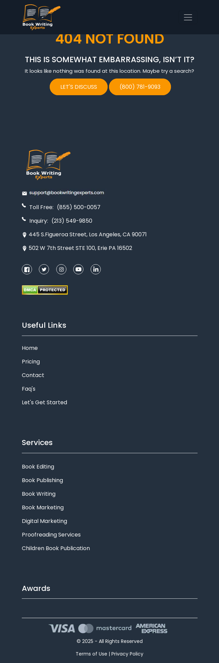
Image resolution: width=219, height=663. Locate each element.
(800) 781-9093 (140, 87)
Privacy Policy (127, 653)
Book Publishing (42, 480)
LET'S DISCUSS (78, 87)
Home (30, 348)
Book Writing (39, 494)
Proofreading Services (51, 535)
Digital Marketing (44, 521)
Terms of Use (91, 653)
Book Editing (38, 467)
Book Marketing (43, 507)
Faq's (28, 389)
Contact (33, 375)
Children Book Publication (56, 548)
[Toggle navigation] (188, 17)
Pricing (31, 362)
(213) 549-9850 (71, 221)
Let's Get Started (44, 402)
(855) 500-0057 (78, 207)
